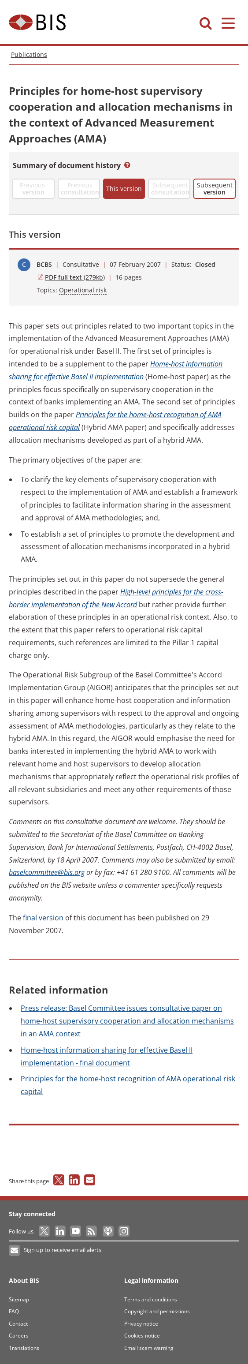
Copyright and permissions (157, 1311)
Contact (18, 1323)
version (43, 918)
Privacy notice (141, 1323)
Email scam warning (149, 1348)
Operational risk (83, 290)
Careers (19, 1335)
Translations (24, 1348)
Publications (29, 54)
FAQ (14, 1311)
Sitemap (19, 1299)
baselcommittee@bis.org (47, 872)
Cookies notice (142, 1335)
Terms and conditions (150, 1299)
